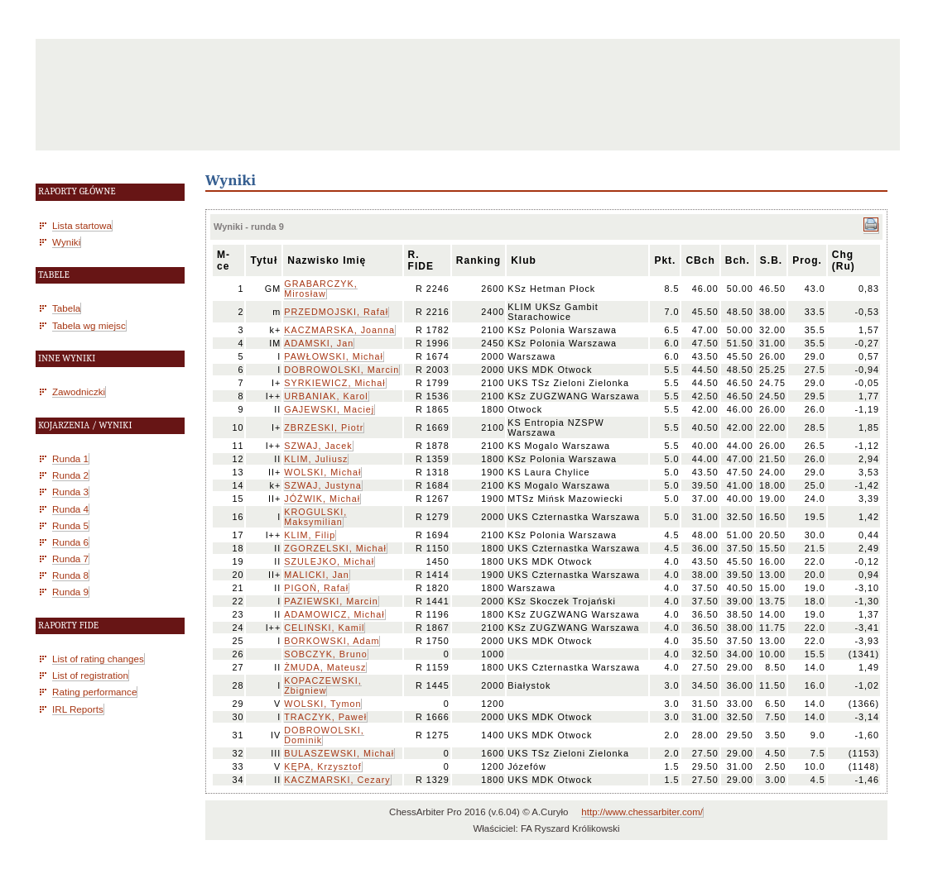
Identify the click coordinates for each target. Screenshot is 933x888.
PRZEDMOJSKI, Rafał (336, 312)
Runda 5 (70, 525)
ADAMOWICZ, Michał (334, 614)
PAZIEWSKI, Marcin (331, 601)
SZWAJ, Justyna (322, 485)
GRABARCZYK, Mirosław (320, 288)
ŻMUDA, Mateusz (325, 667)
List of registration (90, 675)
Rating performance (94, 691)
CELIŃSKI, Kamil (324, 628)
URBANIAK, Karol (326, 396)
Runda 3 (70, 491)
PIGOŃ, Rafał (316, 588)
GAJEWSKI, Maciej (329, 409)
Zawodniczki (78, 391)
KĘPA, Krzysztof (322, 766)
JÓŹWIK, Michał (322, 499)
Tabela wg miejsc (89, 325)
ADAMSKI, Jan (318, 343)
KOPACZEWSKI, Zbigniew (322, 685)
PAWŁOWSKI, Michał (333, 356)
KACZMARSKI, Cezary (337, 780)
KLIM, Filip (309, 535)
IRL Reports (77, 709)
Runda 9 (70, 591)
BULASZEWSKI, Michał (339, 753)
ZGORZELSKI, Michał (335, 548)
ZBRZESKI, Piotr (323, 427)
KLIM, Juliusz (316, 459)
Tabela (66, 308)
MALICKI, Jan (316, 575)
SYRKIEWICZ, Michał (334, 383)
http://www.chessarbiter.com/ (642, 812)
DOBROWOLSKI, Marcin (341, 370)
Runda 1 (70, 458)
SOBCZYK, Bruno (325, 654)
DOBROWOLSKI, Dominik (324, 735)
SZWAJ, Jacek (318, 446)
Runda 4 (70, 509)
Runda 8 (70, 575)
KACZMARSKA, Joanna (339, 330)
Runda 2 (70, 475)
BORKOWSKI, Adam (331, 641)
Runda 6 (70, 542)
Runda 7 (70, 558)
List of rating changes (98, 658)
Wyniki (66, 241)
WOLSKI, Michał (322, 472)
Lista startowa (82, 225)
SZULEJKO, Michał (329, 561)
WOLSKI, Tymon (322, 704)
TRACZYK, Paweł (325, 717)
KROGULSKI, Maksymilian (315, 517)
